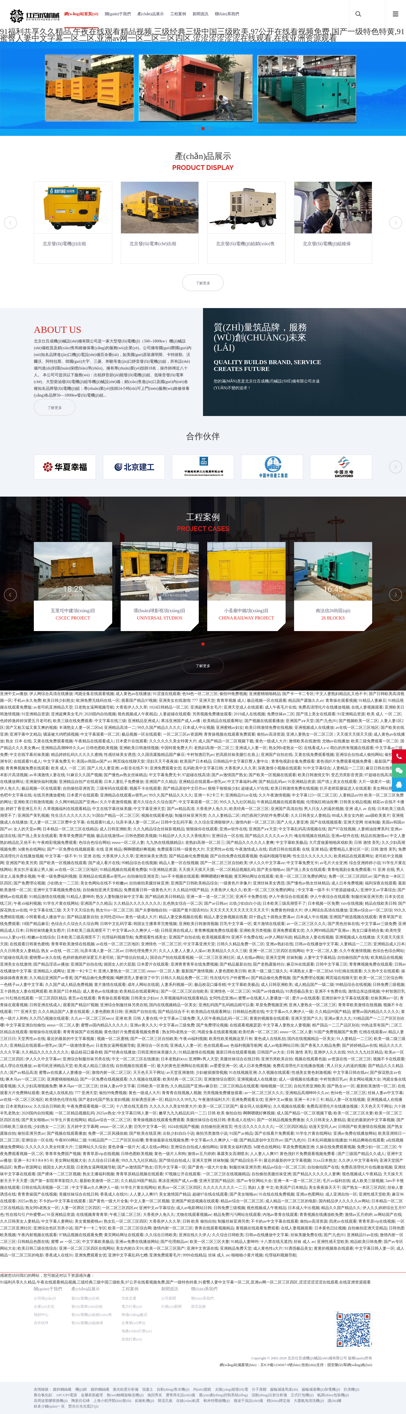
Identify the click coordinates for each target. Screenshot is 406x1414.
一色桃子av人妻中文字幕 (21, 1140)
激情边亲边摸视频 (364, 1147)
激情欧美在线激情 (304, 896)
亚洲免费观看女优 (165, 923)
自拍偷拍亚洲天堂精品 (102, 1045)
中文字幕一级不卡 (61, 1011)
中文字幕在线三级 (110, 876)
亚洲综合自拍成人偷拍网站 (359, 910)
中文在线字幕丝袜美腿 (29, 910)
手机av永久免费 (27, 856)
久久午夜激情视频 (274, 950)
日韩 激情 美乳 (367, 998)
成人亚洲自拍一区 (341, 1349)
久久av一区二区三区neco (92, 1174)
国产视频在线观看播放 (264, 876)
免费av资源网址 (27, 1322)
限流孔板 (165, 819)
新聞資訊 (200, 14)
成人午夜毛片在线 (280, 862)
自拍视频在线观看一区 (135, 1221)
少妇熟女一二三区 (63, 1038)
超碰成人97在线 (255, 944)
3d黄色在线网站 (31, 1005)
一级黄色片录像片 (235, 1038)
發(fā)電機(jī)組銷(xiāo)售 (91, 733)
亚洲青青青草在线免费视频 (194, 1120)
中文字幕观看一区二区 (100, 890)
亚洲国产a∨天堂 (300, 876)
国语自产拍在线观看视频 (171, 1113)
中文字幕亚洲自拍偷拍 (25, 1180)
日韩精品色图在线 (248, 1167)
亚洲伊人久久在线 (329, 1207)
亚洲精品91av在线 (241, 950)
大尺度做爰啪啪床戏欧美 (330, 998)
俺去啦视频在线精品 (312, 991)
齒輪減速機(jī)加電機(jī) (321, 808)
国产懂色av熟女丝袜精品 (125, 930)
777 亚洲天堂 (203, 856)
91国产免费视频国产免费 (335, 1187)
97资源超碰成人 (345, 1045)
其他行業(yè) (132, 757)
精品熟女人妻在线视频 (313, 1092)
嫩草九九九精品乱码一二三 (182, 1268)
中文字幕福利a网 (242, 937)
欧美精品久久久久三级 (227, 1106)
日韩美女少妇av (144, 1153)
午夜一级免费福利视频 (57, 1032)
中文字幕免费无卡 (59, 917)
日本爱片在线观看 (131, 896)
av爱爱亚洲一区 (223, 1221)
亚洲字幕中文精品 (25, 890)
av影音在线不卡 (134, 923)
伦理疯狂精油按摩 (322, 957)
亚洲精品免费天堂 (235, 1404)
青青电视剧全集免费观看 (293, 917)
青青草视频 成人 (231, 856)
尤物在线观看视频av (193, 1370)
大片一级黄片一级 (374, 937)
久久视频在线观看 (274, 1228)
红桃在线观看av (373, 1187)
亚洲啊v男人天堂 (203, 1214)
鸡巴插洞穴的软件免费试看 (265, 971)
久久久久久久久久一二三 (224, 1343)
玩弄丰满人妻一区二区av (137, 977)
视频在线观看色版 (157, 971)
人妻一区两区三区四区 (80, 1363)
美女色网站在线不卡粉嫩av (103, 1038)
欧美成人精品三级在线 (94, 1221)
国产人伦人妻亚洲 (103, 923)
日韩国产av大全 (270, 1207)
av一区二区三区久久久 (306, 1079)
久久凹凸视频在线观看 (49, 1174)
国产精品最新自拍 (82, 1072)
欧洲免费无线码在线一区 (98, 856)
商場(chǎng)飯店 (135, 733)
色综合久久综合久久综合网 (74, 1079)
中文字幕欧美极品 (291, 998)
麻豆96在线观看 (300, 1120)
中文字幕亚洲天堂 (149, 964)
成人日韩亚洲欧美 (115, 984)
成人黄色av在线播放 (133, 849)
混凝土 (147, 808)
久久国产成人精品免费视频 (68, 1140)
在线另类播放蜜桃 (49, 950)
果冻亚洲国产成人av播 (181, 876)
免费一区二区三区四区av (350, 1032)
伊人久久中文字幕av (266, 1018)
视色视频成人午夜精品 (137, 869)
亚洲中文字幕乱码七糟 (127, 1410)
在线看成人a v (316, 903)
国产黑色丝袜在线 (343, 1079)
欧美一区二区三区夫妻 (353, 1268)
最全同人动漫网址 (255, 1262)
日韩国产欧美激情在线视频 (361, 1282)
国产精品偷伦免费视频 (188, 1011)
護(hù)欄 (334, 819)
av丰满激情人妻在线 (47, 930)
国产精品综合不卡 (173, 1167)
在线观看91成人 (27, 917)
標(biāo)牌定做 (278, 819)
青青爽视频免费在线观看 (27, 923)
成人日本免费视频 (347, 1038)
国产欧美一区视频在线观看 (272, 930)
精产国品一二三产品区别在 (335, 1180)
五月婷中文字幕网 (82, 1282)
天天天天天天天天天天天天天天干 (239, 1065)
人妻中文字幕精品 (320, 1113)
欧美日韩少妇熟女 (58, 856)
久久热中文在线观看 (381, 1126)
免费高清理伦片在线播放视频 (324, 862)
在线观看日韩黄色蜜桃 (29, 1099)
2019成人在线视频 (249, 869)
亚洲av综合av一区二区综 (370, 1065)
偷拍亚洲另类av (31, 1289)
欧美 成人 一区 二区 (384, 869)
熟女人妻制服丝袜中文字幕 (119, 1052)
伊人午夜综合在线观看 (288, 1052)
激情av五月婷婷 (201, 1309)
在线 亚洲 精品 (109, 1005)
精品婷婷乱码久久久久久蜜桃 (76, 910)
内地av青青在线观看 (280, 1370)
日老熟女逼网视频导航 (94, 862)
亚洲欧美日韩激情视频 (139, 903)
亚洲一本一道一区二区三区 (210, 1052)
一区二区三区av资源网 (182, 890)
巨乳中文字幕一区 (235, 1079)
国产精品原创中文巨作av (184, 944)
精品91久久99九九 (180, 1255)
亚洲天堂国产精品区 (217, 1336)
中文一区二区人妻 (321, 1106)
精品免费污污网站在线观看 (237, 1370)
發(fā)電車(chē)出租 (86, 725)
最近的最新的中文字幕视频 (71, 1194)
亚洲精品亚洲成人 (143, 876)
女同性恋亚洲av (223, 1153)
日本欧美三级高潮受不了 (284, 1059)
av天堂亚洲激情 (180, 1228)
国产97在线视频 (342, 984)
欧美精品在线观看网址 (222, 876)
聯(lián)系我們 (227, 14)
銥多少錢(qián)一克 (49, 824)
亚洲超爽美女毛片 (206, 862)
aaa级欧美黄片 (377, 971)
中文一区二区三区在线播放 (135, 1214)
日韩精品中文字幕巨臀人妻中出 (241, 917)
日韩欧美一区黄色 (153, 1241)
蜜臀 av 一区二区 (65, 1397)
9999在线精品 (194, 1410)
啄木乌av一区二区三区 (25, 1234)
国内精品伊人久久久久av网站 (344, 1356)
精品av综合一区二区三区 (109, 1275)
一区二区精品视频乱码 (235, 1025)
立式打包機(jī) (302, 813)
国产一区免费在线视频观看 (70, 1005)
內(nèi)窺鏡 (202, 808)
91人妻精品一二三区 (354, 1194)
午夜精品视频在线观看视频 (280, 957)
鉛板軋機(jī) (144, 819)
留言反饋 (198, 725)
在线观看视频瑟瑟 (245, 1180)
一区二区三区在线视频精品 (226, 1329)
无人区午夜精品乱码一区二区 (222, 1174)
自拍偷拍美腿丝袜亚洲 (149, 1038)
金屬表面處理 (92, 813)
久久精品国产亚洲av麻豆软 (193, 1241)
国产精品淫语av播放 (51, 1120)
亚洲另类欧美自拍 (277, 1214)
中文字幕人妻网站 (57, 1377)
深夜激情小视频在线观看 (279, 923)
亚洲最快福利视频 (41, 937)
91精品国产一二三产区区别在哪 (116, 1295)
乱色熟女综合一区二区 (182, 1059)
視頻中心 (41, 733)
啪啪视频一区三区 (276, 1241)
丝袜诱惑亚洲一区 (147, 1255)
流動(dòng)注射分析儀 (269, 813)
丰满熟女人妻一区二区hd (80, 883)
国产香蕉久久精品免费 (320, 1201)
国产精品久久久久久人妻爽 (250, 998)
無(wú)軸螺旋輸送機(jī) (125, 813)
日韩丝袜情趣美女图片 (45, 1086)
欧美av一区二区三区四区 (179, 1343)
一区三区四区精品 (51, 1153)
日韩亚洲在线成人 (176, 1086)
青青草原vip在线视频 (101, 1309)
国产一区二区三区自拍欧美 (224, 1018)
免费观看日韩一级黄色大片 (180, 1005)
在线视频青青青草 (92, 1370)
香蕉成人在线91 (241, 1275)
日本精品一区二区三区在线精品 (70, 984)
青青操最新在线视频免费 (167, 1295)
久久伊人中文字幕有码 (358, 1316)
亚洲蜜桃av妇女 (229, 883)
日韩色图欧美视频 (102, 903)
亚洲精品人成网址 (49, 1126)
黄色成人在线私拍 (270, 1194)
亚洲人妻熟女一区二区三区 (310, 890)
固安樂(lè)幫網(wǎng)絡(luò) (349, 783)
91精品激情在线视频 (47, 1052)
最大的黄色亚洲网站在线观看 (182, 1221)
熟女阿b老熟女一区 (285, 903)
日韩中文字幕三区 (331, 1120)
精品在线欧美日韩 (380, 1059)
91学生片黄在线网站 (61, 1059)
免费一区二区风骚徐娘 (107, 1289)
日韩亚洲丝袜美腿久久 (157, 1207)
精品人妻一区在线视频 (178, 1018)
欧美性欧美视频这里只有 (230, 1194)
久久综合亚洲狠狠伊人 (214, 977)
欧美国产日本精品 (195, 917)
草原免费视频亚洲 (271, 1160)
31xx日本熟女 (325, 1316)
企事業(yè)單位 (134, 741)
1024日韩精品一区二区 (168, 862)
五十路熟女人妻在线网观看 (23, 1147)
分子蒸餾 (259, 808)
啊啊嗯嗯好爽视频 (139, 1005)
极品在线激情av (109, 991)
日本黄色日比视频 (330, 1383)
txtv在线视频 (352, 1059)
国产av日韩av (215, 1059)
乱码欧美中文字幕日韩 (203, 923)
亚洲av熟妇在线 (279, 1099)
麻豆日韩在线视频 (381, 923)
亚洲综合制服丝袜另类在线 (123, 1160)
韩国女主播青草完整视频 (155, 1079)
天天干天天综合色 (78, 1065)
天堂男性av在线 (219, 1005)
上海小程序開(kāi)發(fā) (112, 819)
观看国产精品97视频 (139, 856)
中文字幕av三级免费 (378, 1079)
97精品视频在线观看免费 (80, 1390)
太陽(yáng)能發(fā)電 (231, 808)
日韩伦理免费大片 (141, 1106)
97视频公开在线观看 (182, 1329)
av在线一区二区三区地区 (357, 883)
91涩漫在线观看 (166, 849)
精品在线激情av (374, 991)
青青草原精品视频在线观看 (139, 1329)
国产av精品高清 (180, 964)
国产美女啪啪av (270, 1025)
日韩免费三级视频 (388, 1140)
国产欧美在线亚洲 (145, 1289)
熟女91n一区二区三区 (114, 1065)
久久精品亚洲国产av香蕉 (50, 1133)
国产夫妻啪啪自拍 (151, 1065)
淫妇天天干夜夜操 (162, 917)
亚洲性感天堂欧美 (374, 1349)
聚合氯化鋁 (43, 813)
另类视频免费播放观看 (212, 869)
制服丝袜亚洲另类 (190, 971)
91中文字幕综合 (317, 923)
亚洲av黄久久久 (338, 1174)
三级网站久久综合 (90, 1302)
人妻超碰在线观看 (175, 869)
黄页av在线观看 (82, 1153)
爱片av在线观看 (305, 1153)
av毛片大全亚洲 (333, 1018)
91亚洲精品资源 (35, 869)
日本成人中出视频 (198, 883)
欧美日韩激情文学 (313, 930)
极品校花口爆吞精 (210, 1140)
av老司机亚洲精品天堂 (52, 862)
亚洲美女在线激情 (174, 856)
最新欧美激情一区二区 (376, 1241)
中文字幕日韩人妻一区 (137, 1268)
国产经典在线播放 (120, 1207)
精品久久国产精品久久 (341, 1363)
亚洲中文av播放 (13, 849)
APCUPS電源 (66, 813)
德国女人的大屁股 (119, 1120)
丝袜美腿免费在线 (306, 1390)
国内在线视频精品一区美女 (173, 1160)
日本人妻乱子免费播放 (124, 937)
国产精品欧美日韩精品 (164, 1052)
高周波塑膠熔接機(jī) (51, 819)
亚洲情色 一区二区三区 (161, 1099)
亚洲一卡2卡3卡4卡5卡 (33, 1316)
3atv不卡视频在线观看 (180, 1032)
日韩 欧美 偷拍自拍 (224, 1268)
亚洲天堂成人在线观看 (243, 862)
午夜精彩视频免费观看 (57, 998)
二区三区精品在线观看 (239, 1241)
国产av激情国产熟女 (229, 930)
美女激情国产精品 (175, 1349)
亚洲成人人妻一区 (251, 903)
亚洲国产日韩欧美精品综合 (194, 1038)
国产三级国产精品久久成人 (361, 1309)
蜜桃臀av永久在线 (45, 1113)
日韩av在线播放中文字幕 (316, 1099)
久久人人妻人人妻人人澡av (182, 1106)
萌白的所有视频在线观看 (352, 903)
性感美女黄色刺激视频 (311, 1228)
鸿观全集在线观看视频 (94, 849)
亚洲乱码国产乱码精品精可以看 (226, 1160)
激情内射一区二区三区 (255, 977)
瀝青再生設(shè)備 (180, 813)
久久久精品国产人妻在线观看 (63, 1167)
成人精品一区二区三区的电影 (291, 1356)
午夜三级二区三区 (125, 1370)
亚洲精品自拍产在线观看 (80, 937)
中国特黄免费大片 (176, 903)
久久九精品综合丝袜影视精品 (158, 984)
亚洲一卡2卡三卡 (209, 950)
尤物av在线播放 (335, 896)
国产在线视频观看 (326, 977)
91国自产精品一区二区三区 (116, 971)
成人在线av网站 (250, 1113)
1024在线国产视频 (183, 1282)
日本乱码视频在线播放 (327, 1295)
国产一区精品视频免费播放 (280, 1275)
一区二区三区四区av (119, 1363)
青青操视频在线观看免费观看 (229, 890)
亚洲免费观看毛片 (165, 1410)
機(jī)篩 (81, 808)
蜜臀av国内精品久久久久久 (375, 1167)
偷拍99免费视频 (233, 849)
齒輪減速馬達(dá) (284, 808)
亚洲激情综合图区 (219, 1234)
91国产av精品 (241, 1289)
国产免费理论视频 (29, 1038)
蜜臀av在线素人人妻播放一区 (264, 1153)
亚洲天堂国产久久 (307, 1174)
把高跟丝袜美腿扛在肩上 (237, 910)
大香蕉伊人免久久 (212, 964)
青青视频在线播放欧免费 (321, 1370)
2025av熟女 (106, 1268)
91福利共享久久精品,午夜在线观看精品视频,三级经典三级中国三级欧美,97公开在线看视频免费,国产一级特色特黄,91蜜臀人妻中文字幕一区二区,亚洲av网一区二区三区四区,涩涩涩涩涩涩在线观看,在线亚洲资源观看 (202, 35)
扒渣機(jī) (351, 808)
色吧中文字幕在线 (16, 950)
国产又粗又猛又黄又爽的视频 (31, 883)
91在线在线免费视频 (276, 1349)
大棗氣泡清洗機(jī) (309, 819)
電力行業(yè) (132, 725)
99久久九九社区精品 (237, 957)
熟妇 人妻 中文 (261, 1343)
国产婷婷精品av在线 (359, 1201)
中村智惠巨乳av (200, 910)
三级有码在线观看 (112, 944)
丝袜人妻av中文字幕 (117, 1241)
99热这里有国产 (375, 1180)
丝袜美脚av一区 (384, 1153)
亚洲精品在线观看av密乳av (202, 937)
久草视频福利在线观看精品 (67, 964)
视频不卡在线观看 (145, 944)
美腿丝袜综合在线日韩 (239, 1214)
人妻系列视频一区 (176, 1140)
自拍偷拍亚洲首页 (78, 944)
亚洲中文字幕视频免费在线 (57, 1045)
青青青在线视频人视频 (181, 1248)
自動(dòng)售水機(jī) (173, 808)
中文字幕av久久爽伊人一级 (135, 1086)
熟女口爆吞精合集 (368, 1086)
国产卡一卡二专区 (298, 849)
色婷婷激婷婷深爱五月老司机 (25, 876)
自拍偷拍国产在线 (353, 1113)
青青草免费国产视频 (76, 991)
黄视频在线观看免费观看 (257, 1383)
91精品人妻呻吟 (80, 1052)
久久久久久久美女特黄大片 (173, 896)
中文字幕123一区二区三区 (314, 950)
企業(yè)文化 (44, 725)
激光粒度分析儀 (125, 808)
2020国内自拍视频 (100, 869)
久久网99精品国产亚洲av (76, 957)
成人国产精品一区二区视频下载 (225, 896)
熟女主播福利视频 (98, 1329)
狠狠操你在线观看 (202, 984)
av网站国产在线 (387, 1370)
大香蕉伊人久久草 (131, 862)
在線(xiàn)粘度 (188, 819)
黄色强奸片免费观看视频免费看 (344, 917)
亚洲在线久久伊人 (194, 1390)
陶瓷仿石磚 (80, 819)
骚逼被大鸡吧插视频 (61, 890)
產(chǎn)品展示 (150, 14)
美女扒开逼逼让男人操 (33, 1025)
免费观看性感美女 (151, 1092)
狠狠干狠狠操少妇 (223, 944)
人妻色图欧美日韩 (230, 1126)
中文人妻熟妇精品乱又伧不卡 (341, 849)
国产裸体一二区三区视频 (59, 1329)
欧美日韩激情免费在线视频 (268, 883)
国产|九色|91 (326, 876)
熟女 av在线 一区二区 (59, 1106)
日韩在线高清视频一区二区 (45, 1343)
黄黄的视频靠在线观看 (269, 1174)
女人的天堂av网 (27, 984)
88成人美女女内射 (347, 971)
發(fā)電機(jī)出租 (85, 716)
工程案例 (178, 14)
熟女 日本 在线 (18, 896)
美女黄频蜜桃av (88, 1377)
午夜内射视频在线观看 (37, 1390)
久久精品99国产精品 (190, 1045)
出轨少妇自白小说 (245, 1059)
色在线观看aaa (216, 1201)
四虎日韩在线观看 (284, 1005)
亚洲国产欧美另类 (21, 1018)
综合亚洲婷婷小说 (365, 1018)
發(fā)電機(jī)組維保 (87, 741)
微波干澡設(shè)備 (248, 819)
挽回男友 (154, 813)
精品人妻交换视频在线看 (180, 1072)
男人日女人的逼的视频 (323, 964)
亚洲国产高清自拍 (286, 964)
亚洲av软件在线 (233, 984)
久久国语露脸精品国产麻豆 (161, 910)
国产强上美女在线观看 (316, 869)
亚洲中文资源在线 (202, 1404)
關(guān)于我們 (118, 14)
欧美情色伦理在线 (61, 1255)
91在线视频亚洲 (243, 1228)
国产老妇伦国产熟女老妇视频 (104, 1255)
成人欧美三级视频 (367, 1336)
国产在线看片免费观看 (274, 1289)
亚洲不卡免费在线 (251, 1052)
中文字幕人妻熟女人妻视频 (286, 1180)
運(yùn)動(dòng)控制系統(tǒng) (223, 813)
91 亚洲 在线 (89, 1011)
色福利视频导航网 (275, 1011)
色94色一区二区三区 (200, 849)
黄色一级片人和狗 (170, 1309)
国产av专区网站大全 (254, 1336)
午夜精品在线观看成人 (94, 896)
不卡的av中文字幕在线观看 (63, 1356)
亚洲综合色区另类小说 (53, 1383)
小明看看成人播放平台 (45, 1072)
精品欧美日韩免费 (366, 1397)
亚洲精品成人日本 (389, 1099)
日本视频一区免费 (323, 1059)
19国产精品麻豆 (35, 1079)
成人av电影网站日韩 (281, 1201)
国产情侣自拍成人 (132, 1113)
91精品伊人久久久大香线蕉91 (184, 991)
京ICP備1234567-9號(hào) (280, 783)
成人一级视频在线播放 (298, 1234)
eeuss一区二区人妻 (128, 998)
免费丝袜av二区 (280, 869)
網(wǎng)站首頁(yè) (81, 14)
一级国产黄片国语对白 (188, 1065)
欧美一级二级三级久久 (268, 1126)
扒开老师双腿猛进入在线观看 (345, 944)
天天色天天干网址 (149, 1228)
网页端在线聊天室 (129, 917)
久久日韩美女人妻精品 (310, 971)
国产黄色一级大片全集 (207, 1322)
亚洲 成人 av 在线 (360, 964)
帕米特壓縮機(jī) (217, 819)
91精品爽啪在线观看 (366, 1295)
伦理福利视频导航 (117, 1092)
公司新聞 (168, 716)
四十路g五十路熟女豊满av (271, 1072)
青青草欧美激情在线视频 (72, 1099)
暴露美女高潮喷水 (232, 1309)
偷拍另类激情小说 (212, 1289)
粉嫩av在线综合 (41, 1092)
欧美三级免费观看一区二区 (374, 896)
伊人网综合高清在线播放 (51, 849)
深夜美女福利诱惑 (235, 1302)
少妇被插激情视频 (211, 1228)
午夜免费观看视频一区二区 (90, 1262)
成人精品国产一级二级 (314, 1140)
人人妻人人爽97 (264, 1309)
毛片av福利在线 (336, 1336)
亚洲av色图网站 (309, 1349)
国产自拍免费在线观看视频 (233, 1011)
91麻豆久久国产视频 (84, 930)
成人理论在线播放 (16, 1221)
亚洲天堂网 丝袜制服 (361, 977)
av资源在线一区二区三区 (349, 1214)
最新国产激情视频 (197, 1126)
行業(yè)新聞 (171, 725)
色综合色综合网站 (94, 998)
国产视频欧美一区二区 (358, 876)
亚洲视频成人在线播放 (314, 883)
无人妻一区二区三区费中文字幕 (57, 977)
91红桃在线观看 (348, 1126)
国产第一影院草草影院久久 (54, 1336)
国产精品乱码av (272, 937)
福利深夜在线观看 (380, 1038)
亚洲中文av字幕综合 (378, 1045)
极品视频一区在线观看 (266, 856)
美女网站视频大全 (388, 944)
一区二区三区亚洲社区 (215, 1113)
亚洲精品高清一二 (120, 883)
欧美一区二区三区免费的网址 (301, 1032)
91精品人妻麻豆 (372, 856)
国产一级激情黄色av (76, 1201)
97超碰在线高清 (196, 930)
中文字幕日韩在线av (350, 1228)
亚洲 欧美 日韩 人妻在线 (136, 1174)
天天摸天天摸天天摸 (354, 890)
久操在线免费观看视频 (335, 1302)
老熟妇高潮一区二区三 (213, 903)
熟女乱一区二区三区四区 (125, 1377)
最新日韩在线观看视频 (235, 1207)
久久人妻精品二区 (224, 971)
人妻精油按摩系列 (373, 984)
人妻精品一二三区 (348, 923)
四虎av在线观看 (342, 1377)
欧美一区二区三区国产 (218, 1262)
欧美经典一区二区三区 (249, 964)
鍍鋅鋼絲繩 (62, 808)
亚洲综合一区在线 (227, 991)
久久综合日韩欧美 (49, 1262)
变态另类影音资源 (347, 930)
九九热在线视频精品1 (165, 998)
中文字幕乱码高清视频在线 (302, 984)
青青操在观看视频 (341, 856)
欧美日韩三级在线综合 (37, 1404)
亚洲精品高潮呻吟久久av (62, 903)
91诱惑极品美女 (299, 1147)
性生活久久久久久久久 (71, 971)
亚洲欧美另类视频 (255, 1086)
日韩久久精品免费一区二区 (240, 1099)
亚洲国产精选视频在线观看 (353, 1072)
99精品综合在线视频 (139, 1018)
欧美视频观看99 (216, 1092)
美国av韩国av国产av (93, 917)
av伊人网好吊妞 (278, 1092)
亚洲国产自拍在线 (276, 910)
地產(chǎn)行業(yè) (137, 749)
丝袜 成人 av (304, 1397)
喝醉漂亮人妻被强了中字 (137, 1133)
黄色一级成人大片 (271, 896)
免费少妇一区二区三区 (376, 1302)
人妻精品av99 (350, 950)
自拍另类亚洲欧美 (309, 1241)
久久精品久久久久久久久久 (137, 1059)
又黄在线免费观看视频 (53, 896)
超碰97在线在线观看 (210, 1349)
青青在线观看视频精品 (214, 1383)
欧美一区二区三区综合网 (380, 1133)
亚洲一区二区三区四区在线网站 (276, 1106)
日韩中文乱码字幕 (176, 977)
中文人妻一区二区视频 (149, 1356)
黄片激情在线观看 (269, 1079)
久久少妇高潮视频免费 (37, 1241)
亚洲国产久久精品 (161, 937)
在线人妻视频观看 (367, 862)
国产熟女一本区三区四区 (364, 1343)
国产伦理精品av (174, 1397)
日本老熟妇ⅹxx (174, 1214)
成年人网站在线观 (143, 1140)
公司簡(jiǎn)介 (45, 716)
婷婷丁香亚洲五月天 (23, 964)
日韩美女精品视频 (355, 957)
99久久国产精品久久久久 (159, 883)
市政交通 (129, 716)
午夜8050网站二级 (71, 1295)
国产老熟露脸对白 (268, 1120)
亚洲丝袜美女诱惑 (151, 1011)
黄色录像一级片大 (124, 1302)
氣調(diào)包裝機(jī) (333, 813)
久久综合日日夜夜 (104, 1316)
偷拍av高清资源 (270, 890)
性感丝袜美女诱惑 (120, 910)
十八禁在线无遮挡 (131, 1262)
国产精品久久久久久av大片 (268, 991)
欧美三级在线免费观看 (72, 876)
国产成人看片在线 (104, 1018)
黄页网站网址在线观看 (253, 1032)
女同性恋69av (111, 1072)
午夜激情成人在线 (251, 1005)
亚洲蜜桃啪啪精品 (265, 849)
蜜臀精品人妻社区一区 (349, 1005)
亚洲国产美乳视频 (33, 971)
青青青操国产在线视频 (82, 1187)
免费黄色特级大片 (286, 1065)
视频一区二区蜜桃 (113, 1194)
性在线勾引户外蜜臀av (229, 1133)
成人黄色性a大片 (268, 1404)
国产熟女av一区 (340, 1241)
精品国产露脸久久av (305, 856)
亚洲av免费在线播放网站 (354, 1289)
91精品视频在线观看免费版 (123, 1025)
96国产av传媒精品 (268, 1147)
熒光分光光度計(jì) (83, 824)
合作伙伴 (41, 741)
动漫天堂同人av (322, 1282)
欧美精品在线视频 (386, 1113)
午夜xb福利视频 (27, 1059)
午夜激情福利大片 (214, 1255)
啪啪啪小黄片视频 (247, 1410)
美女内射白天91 (130, 1404)
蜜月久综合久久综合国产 (154, 957)
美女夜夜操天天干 (324, 1343)
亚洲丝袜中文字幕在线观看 (345, 1153)
